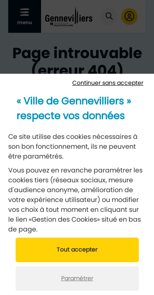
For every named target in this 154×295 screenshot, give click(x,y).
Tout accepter (77, 250)
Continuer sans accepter (107, 83)
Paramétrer (77, 278)
